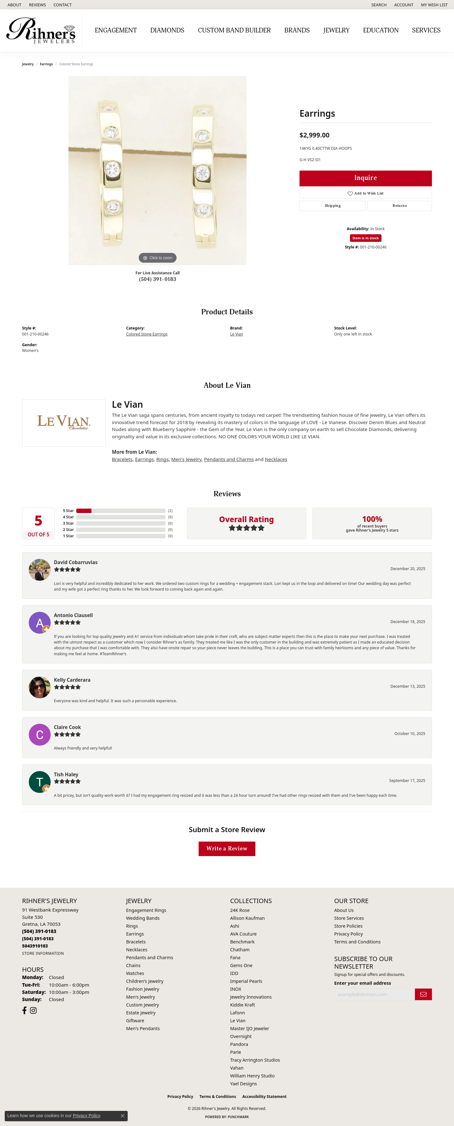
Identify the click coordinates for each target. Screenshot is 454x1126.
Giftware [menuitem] (135, 1021)
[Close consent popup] (123, 1116)
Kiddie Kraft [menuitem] (242, 1005)
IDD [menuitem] (234, 973)
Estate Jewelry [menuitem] (140, 1013)
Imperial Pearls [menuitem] (246, 981)
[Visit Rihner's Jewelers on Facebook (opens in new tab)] (24, 1010)
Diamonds (167, 30)
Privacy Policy (348, 934)
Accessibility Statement (264, 1096)
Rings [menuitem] (132, 926)
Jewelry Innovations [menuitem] (251, 997)
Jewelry (336, 30)
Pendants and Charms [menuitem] (149, 957)
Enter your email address (362, 983)
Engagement (116, 30)
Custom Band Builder (234, 30)
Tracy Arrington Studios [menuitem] (255, 1060)
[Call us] (35, 946)
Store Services (349, 918)
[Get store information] (43, 953)
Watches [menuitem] (135, 973)
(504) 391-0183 (158, 279)
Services (426, 30)
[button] (378, 4)
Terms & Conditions (218, 1096)
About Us (344, 910)
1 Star (68, 536)
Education (381, 30)
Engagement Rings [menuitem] (146, 910)
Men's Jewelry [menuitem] (140, 997)
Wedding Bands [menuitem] (143, 918)
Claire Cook (67, 727)
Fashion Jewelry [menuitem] (142, 989)
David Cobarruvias (75, 562)
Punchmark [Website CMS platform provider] (238, 1117)
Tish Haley (66, 774)
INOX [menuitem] (235, 989)
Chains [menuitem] (133, 965)
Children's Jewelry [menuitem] (144, 981)
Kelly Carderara (72, 680)
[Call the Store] (39, 931)
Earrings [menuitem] (135, 934)
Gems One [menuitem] (241, 965)
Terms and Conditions (357, 942)
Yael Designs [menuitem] (243, 1084)
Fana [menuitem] (235, 957)
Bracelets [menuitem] (136, 942)
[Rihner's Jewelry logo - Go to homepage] (42, 30)
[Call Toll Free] (38, 939)
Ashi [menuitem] (234, 926)
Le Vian (236, 334)
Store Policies (348, 926)
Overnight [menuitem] (241, 1036)
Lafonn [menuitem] (237, 1013)
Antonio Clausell (73, 615)
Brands (297, 30)
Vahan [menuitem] (236, 1068)
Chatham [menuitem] (240, 950)
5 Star (68, 510)
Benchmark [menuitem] (242, 942)
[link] (13, 4)
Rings (162, 459)
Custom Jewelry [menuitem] (142, 1005)
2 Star (68, 529)
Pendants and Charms (229, 459)
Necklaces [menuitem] (136, 950)
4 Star (68, 517)
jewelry (28, 64)
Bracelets (122, 459)
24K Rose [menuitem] (240, 910)
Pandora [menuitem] (239, 1044)
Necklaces (276, 459)
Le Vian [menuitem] (238, 1021)
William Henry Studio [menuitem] (252, 1076)
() (170, 510)
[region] (157, 170)
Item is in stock (365, 238)
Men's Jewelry (186, 459)
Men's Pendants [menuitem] (143, 1028)
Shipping (332, 205)
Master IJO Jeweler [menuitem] (249, 1028)
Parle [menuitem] (235, 1052)
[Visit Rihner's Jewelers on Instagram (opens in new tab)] (33, 1010)
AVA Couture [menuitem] (243, 934)
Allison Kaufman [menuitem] (247, 918)
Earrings (46, 64)
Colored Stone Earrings (146, 334)
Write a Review (227, 848)
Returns (400, 205)
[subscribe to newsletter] (423, 994)
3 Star (68, 523)
